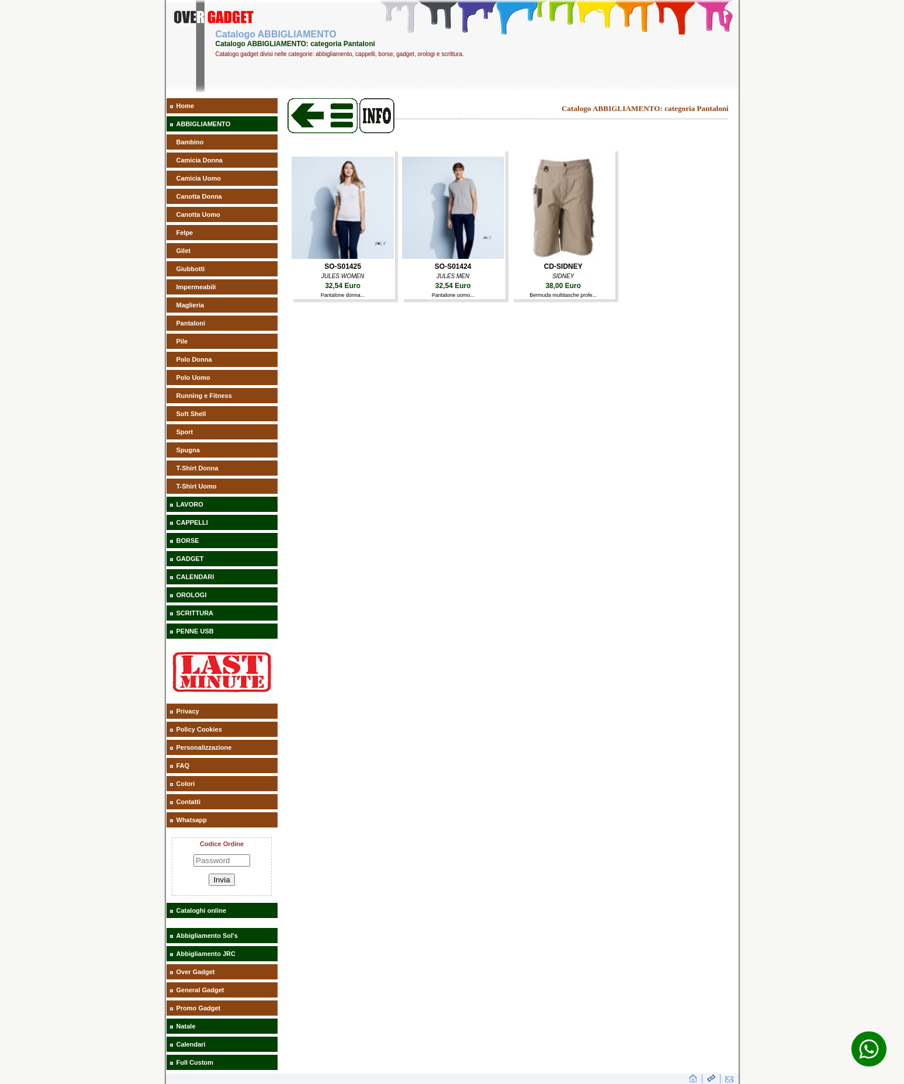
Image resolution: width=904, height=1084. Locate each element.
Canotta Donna (199, 196)
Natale (186, 1026)
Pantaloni (191, 323)
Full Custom (195, 1062)
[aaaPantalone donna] (343, 256)
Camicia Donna (199, 160)
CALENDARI (195, 576)
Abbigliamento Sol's (207, 935)
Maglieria (190, 305)
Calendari (191, 1044)
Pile (182, 341)
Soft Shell (191, 413)
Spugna (188, 449)
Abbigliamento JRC (205, 953)
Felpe (184, 232)
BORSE (187, 540)
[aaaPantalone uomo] (453, 256)
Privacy (187, 711)
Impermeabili (196, 286)
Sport (184, 431)
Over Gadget (195, 971)
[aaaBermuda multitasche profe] (563, 256)
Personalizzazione (204, 747)
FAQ (183, 765)
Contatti (188, 801)
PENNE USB (195, 631)
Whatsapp (191, 819)
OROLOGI (191, 594)
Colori (185, 783)
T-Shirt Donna (197, 468)
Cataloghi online (201, 910)
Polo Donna (194, 359)
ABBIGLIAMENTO (203, 123)
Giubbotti (190, 268)
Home (185, 105)
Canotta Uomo (198, 214)
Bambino (190, 142)
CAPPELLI (192, 522)
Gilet (183, 250)
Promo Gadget (198, 1008)
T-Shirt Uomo (196, 486)
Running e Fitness (204, 395)
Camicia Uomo (198, 178)
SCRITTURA (195, 613)
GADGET (190, 558)
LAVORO (189, 504)
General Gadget (200, 989)
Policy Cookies (199, 729)
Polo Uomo (193, 377)
